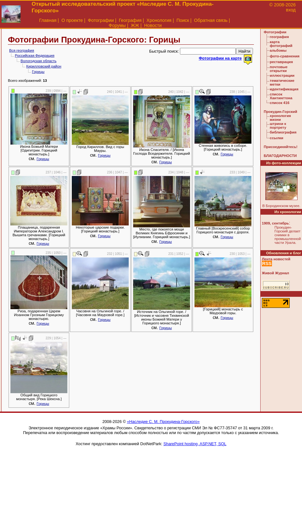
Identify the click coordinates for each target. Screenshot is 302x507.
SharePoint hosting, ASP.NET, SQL (194, 443)
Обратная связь (211, 20)
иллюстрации (282, 75)
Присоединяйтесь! (281, 147)
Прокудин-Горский (280, 112)
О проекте (72, 20)
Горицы (38, 72)
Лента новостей (276, 259)
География (130, 20)
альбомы (278, 50)
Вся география (21, 50)
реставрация (281, 62)
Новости (153, 25)
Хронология (158, 20)
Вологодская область (38, 61)
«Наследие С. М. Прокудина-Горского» (163, 421)
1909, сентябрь (275, 223)
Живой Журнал (275, 273)
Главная (48, 20)
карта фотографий (281, 44)
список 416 (279, 103)
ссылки (276, 138)
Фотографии (101, 20)
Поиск (182, 20)
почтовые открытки (278, 69)
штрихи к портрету (278, 125)
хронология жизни (280, 117)
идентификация (284, 89)
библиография (283, 132)
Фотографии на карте (220, 58)
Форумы (117, 25)
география (279, 37)
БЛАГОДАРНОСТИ (280, 156)
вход (291, 9)
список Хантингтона (281, 96)
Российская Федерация (34, 55)
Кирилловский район (43, 66)
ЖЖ (135, 25)
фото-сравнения (284, 56)
